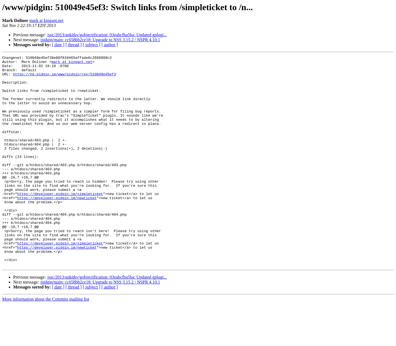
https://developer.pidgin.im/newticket (57, 226)
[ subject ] (91, 44)
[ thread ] (73, 44)
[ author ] (109, 44)
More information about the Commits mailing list (45, 341)
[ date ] (58, 44)
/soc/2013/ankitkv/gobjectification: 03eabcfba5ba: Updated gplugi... (107, 34)
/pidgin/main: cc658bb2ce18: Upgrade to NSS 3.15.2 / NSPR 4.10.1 (100, 39)
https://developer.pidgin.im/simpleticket (60, 221)
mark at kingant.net (46, 20)
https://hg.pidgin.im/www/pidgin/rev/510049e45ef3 (64, 78)
